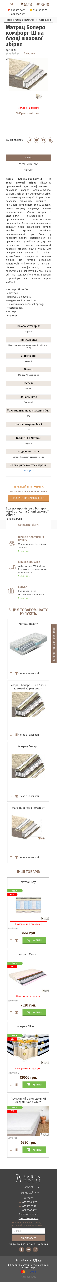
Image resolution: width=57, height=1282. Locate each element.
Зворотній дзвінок (28, 1218)
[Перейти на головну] (28, 4)
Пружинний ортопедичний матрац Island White (28, 1100)
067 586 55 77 (29, 1210)
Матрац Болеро (28, 746)
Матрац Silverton (28, 1026)
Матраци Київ (28, 1277)
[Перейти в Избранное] (38, 4)
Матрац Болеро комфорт (28, 807)
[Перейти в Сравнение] (43, 4)
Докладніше (28, 470)
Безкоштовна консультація (54, 644)
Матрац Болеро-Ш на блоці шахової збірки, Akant (28, 686)
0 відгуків (29, 53)
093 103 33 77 (29, 1206)
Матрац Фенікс (28, 954)
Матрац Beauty (28, 624)
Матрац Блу (28, 882)
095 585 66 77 (29, 1202)
